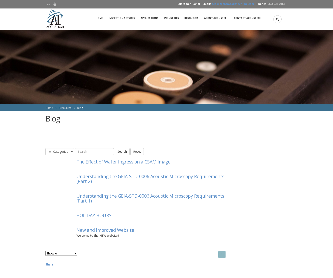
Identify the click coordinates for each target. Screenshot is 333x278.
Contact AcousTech (247, 18)
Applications (149, 18)
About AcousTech (216, 18)
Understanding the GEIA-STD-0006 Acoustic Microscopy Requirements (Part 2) (150, 178)
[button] (277, 19)
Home (99, 18)
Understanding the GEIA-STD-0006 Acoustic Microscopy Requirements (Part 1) (150, 198)
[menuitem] (100, 18)
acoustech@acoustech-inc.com (233, 4)
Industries (171, 18)
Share (49, 264)
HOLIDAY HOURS (93, 215)
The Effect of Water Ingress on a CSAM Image (123, 162)
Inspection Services (122, 18)
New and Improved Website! (105, 230)
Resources (191, 18)
